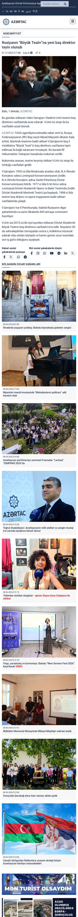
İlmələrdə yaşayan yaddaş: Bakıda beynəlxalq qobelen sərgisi (37, 327)
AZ (3, 11)
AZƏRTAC (26, 111)
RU (7, 11)
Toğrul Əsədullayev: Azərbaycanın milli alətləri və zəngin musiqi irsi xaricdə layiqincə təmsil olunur (38, 529)
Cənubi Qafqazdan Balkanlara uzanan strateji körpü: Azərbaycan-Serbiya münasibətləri (32, 862)
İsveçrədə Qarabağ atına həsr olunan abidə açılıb (30, 795)
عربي (28, 11)
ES (22, 11)
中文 (35, 11)
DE (15, 11)
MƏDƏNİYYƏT (12, 33)
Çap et (28, 52)
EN (11, 11)
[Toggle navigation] (72, 21)
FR (19, 11)
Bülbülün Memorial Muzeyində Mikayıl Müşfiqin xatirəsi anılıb (37, 731)
